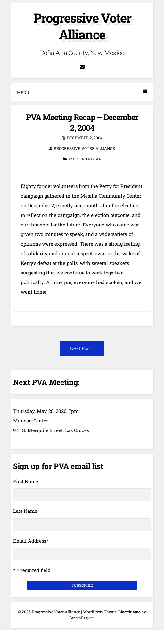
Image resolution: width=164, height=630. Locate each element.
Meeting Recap (85, 158)
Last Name (25, 511)
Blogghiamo (129, 611)
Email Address (30, 540)
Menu (82, 92)
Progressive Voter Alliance (82, 26)
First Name (25, 481)
